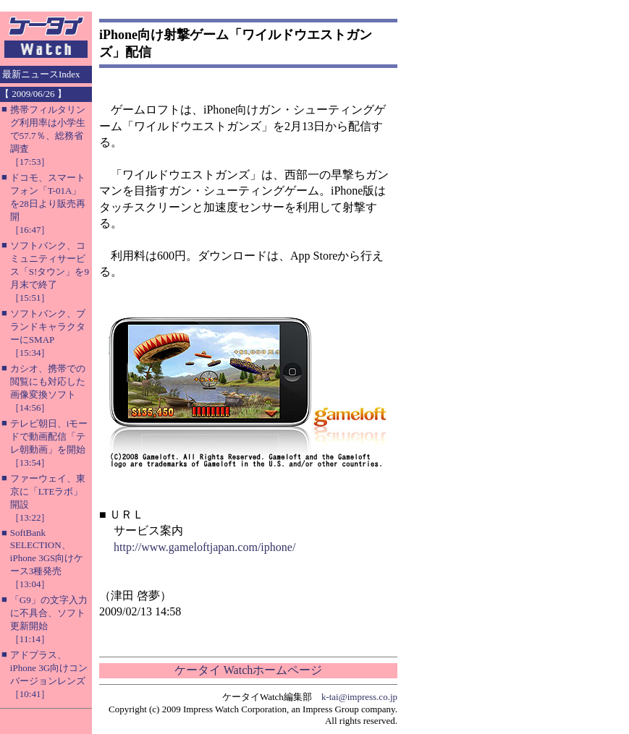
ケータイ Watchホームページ (248, 670)
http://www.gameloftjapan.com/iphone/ (204, 547)
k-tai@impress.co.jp (359, 696)
